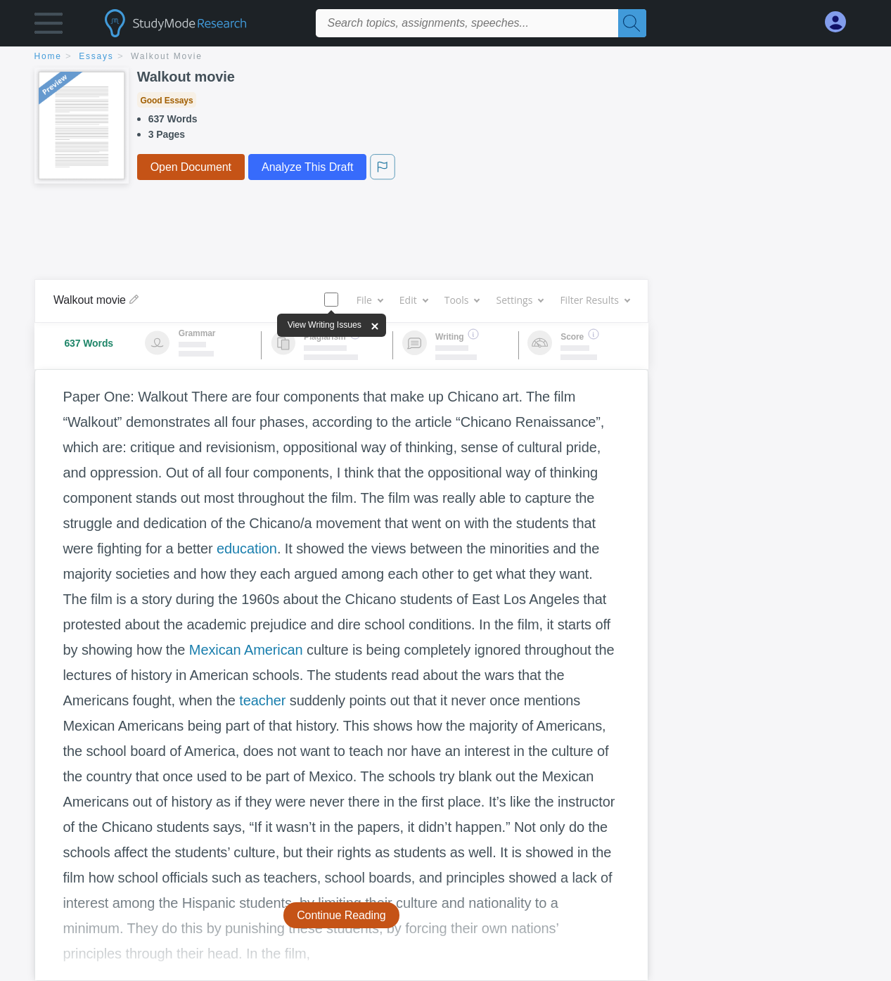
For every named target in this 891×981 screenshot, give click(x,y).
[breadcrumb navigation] (445, 57)
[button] (48, 26)
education (247, 548)
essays (96, 56)
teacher (262, 700)
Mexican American (246, 650)
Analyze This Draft (307, 167)
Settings (519, 300)
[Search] (632, 23)
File (370, 300)
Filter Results (594, 300)
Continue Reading (341, 915)
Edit (413, 300)
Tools (462, 300)
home (48, 56)
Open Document (190, 167)
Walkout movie (167, 56)
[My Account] (841, 22)
